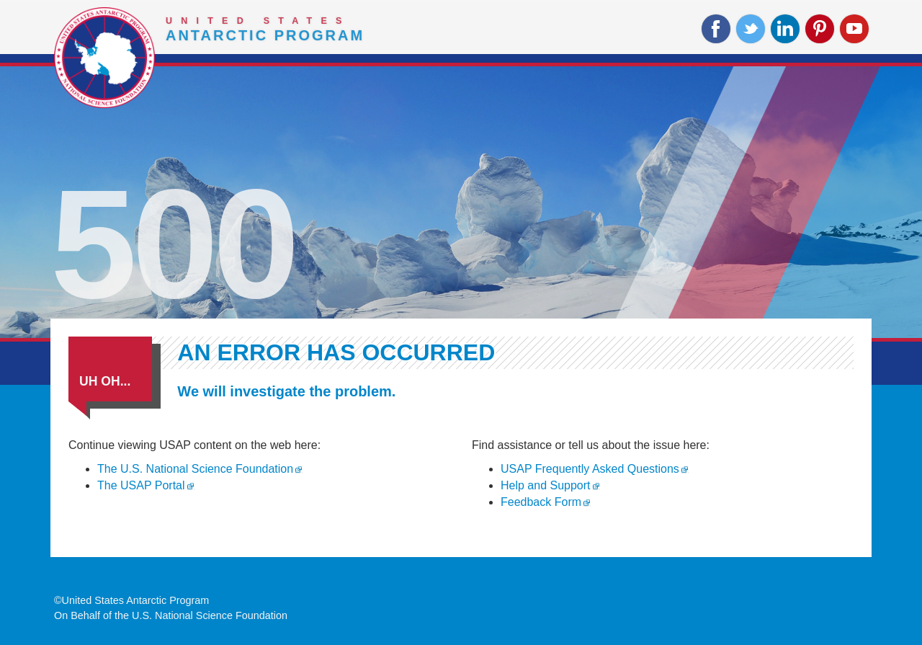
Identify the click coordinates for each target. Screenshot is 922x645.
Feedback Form (541, 502)
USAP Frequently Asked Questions (590, 469)
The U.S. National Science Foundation (195, 469)
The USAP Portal (141, 485)
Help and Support (546, 485)
